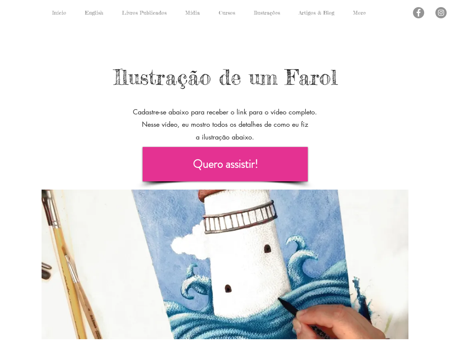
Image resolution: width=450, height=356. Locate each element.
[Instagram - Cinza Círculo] (441, 12)
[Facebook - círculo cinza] (418, 12)
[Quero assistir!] (225, 164)
